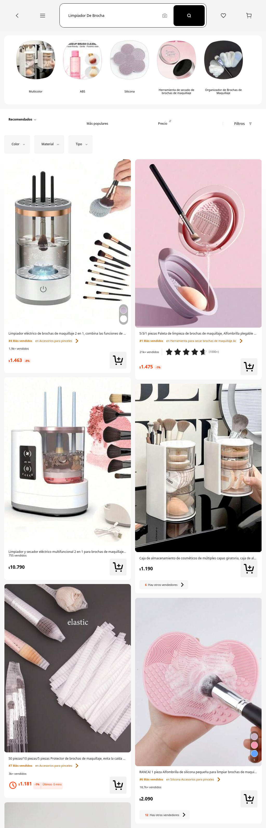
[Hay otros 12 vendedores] (164, 814)
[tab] (97, 119)
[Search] (189, 15)
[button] (113, 15)
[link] (68, 333)
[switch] (35, 70)
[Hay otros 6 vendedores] (163, 584)
